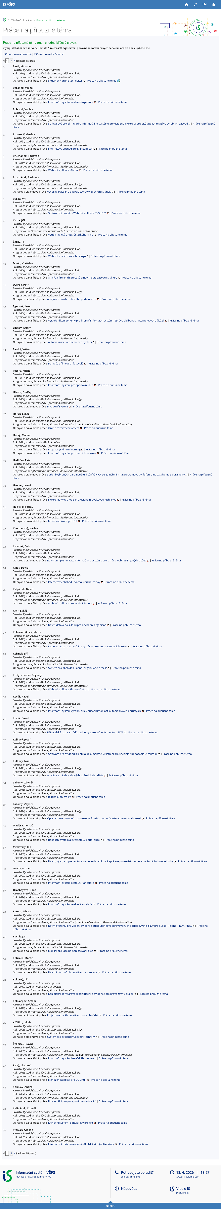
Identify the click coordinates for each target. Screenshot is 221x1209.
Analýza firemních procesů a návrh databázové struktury (82, 277)
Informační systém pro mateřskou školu (72, 453)
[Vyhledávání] (195, 4)
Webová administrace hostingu (67, 256)
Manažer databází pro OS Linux (67, 1079)
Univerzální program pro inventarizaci (71, 1101)
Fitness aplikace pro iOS (62, 521)
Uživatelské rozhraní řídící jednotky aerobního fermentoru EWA (85, 732)
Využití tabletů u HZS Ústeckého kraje (70, 234)
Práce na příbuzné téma (51, 20)
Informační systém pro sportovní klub (70, 385)
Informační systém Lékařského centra (71, 1058)
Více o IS (183, 1189)
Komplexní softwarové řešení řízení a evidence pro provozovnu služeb (91, 994)
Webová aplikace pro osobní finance (70, 603)
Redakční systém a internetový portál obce (74, 840)
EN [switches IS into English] (204, 4)
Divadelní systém (57, 406)
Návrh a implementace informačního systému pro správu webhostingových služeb (97, 560)
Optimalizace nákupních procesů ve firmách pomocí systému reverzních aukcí (94, 818)
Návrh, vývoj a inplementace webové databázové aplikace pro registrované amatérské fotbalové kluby (110, 861)
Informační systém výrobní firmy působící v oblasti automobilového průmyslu (94, 711)
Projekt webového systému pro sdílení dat (72, 1015)
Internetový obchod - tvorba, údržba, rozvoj (74, 582)
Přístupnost (182, 1192)
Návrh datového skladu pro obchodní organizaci (77, 625)
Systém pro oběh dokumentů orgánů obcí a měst (77, 668)
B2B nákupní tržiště (59, 797)
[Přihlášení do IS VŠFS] (213, 4)
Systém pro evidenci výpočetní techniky (71, 1037)
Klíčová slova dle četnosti (49, 54)
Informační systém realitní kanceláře (70, 904)
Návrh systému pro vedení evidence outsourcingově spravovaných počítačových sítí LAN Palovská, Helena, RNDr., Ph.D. (120, 925)
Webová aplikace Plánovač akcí (67, 689)
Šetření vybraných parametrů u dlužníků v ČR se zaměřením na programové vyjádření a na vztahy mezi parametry (116, 474)
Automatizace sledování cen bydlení (70, 342)
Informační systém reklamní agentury (70, 102)
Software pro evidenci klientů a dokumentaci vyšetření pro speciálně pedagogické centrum (102, 754)
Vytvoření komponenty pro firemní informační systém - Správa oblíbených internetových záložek (106, 320)
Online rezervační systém (63, 428)
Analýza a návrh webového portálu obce (71, 299)
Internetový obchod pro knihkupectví (70, 148)
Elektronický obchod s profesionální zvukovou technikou (82, 499)
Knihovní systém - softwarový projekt (70, 1122)
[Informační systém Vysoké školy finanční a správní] (9, 4)
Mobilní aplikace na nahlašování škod (70, 951)
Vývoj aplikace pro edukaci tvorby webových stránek (79, 191)
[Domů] (186, 4)
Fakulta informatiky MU (39, 1176)
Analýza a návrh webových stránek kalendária (75, 775)
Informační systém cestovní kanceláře (71, 883)
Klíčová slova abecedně (17, 54)
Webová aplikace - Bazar (63, 170)
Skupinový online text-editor (65, 80)
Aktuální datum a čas (187, 1176)
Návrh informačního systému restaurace (72, 972)
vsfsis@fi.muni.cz (130, 1176)
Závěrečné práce (21, 20)
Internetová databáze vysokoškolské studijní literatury (81, 1144)
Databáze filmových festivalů (65, 363)
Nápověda (129, 1189)
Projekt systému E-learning (64, 449)
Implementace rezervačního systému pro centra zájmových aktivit (87, 646)
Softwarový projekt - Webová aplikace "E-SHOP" (77, 213)
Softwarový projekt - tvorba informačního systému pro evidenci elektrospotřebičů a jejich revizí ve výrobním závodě (118, 123)
